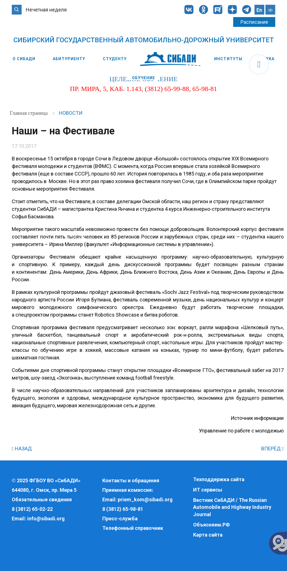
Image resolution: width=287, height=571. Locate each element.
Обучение (143, 78)
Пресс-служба (120, 518)
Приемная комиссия (127, 490)
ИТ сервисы (207, 490)
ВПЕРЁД (272, 448)
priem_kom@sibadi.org (145, 499)
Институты (228, 59)
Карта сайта (208, 535)
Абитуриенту (69, 59)
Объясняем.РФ (211, 525)
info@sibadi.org (46, 518)
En (259, 10)
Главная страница (29, 113)
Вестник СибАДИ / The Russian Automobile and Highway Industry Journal (232, 507)
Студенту (115, 59)
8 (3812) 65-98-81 (122, 509)
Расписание (254, 22)
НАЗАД (22, 448)
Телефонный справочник (132, 528)
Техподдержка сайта (218, 479)
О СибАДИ (24, 59)
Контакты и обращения (130, 480)
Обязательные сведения (42, 499)
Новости (70, 113)
